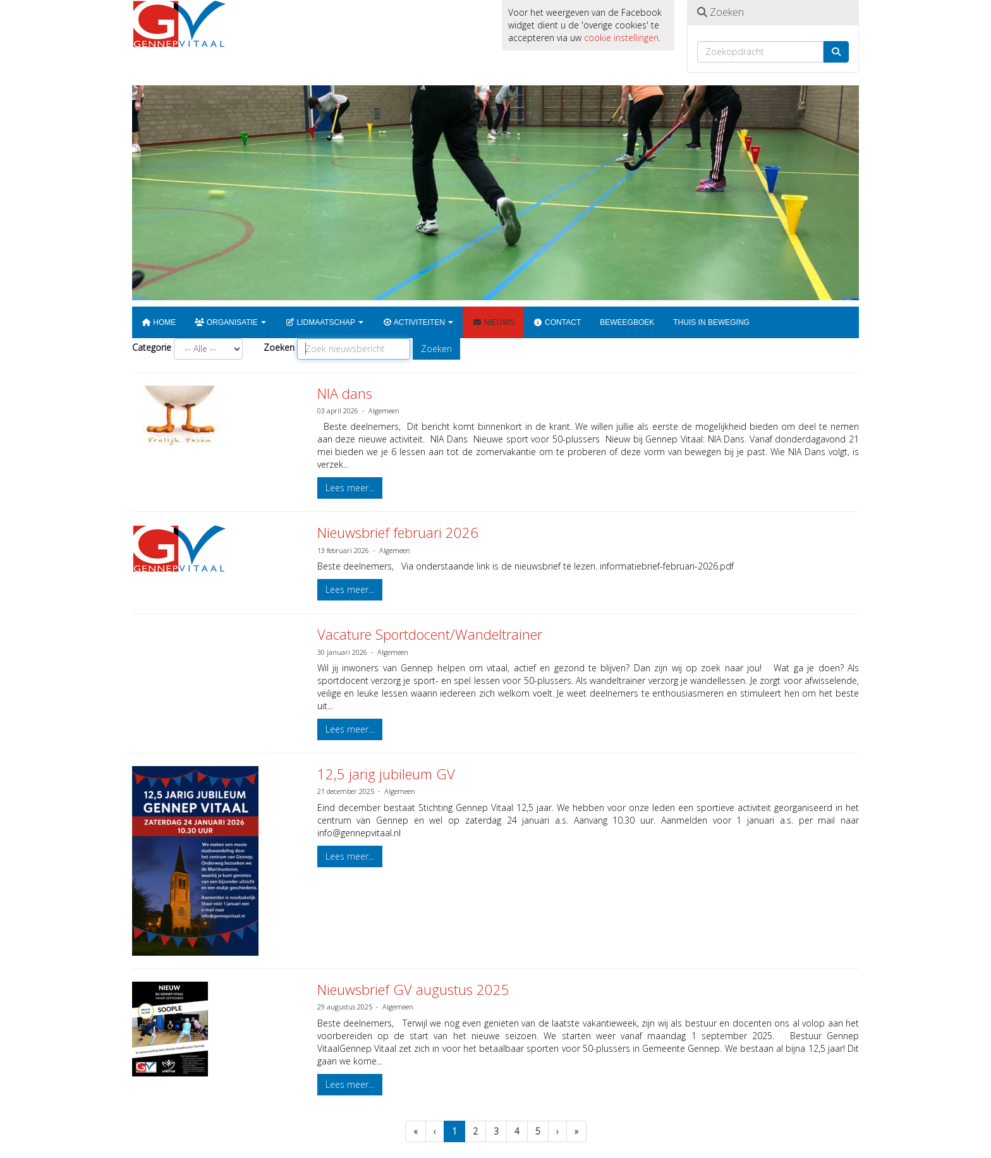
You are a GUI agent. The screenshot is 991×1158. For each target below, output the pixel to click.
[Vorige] (434, 1131)
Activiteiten (417, 322)
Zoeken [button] (436, 349)
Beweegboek (627, 322)
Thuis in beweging (711, 322)
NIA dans (344, 393)
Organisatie (230, 322)
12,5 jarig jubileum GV (386, 773)
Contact (557, 322)
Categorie (151, 347)
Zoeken (279, 347)
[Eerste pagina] (415, 1131)
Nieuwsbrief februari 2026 (397, 532)
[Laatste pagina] (576, 1131)
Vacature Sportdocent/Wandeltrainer (429, 634)
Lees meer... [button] (349, 488)
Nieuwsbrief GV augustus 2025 (413, 989)
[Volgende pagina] (557, 1131)
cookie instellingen (621, 38)
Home (159, 322)
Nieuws (493, 322)
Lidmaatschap (324, 322)
